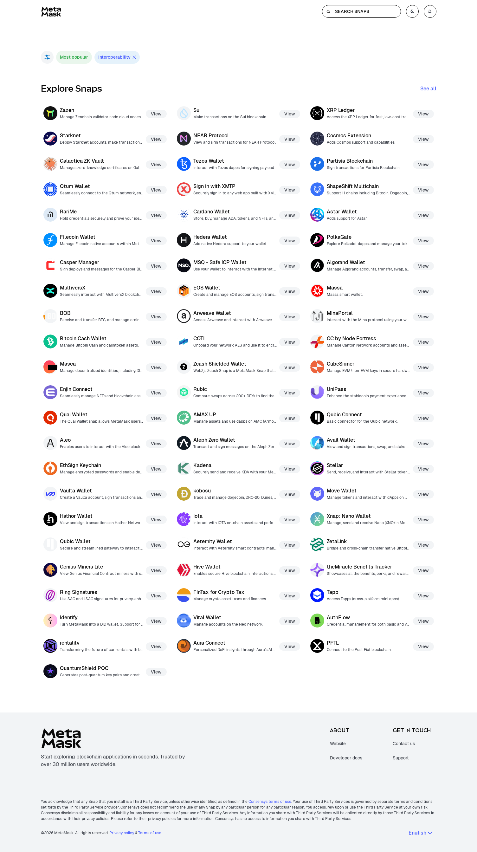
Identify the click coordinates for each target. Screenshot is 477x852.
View (156, 114)
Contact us (404, 743)
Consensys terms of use (269, 801)
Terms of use (149, 833)
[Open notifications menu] (430, 11)
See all (428, 88)
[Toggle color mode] (412, 11)
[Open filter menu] (47, 57)
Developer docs (346, 758)
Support (401, 758)
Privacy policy (121, 833)
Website (338, 743)
